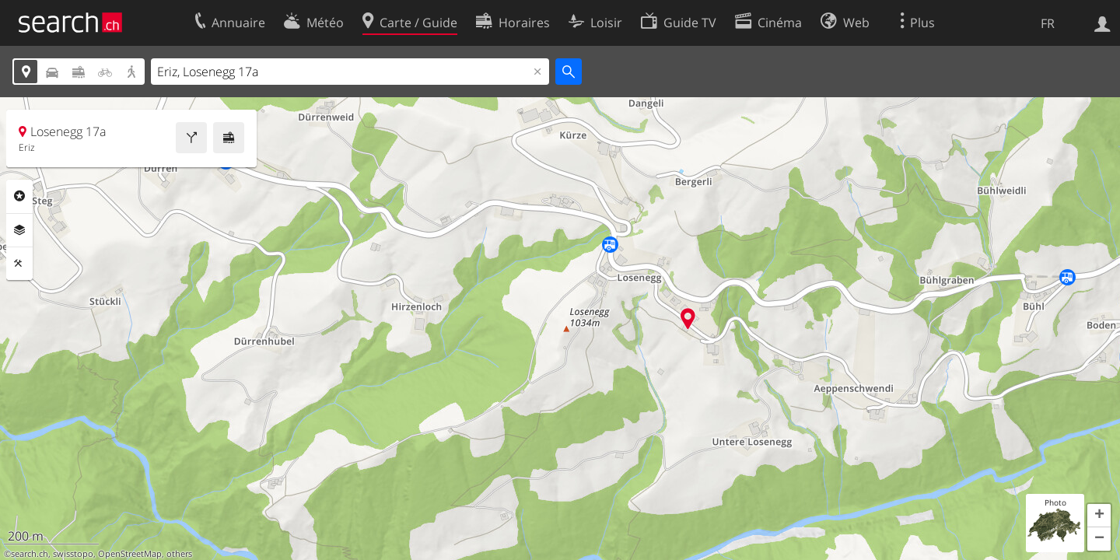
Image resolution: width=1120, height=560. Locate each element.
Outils (19, 263)
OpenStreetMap (130, 553)
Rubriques (19, 196)
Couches (19, 230)
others (179, 553)
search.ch (29, 553)
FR (1048, 23)
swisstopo (73, 553)
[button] (1099, 515)
